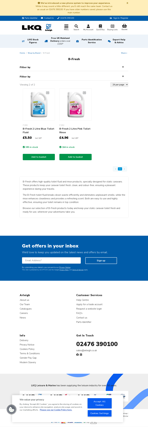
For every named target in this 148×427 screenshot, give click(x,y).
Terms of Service (77, 270)
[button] (11, 409)
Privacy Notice (64, 267)
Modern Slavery (28, 362)
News (23, 317)
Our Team (25, 304)
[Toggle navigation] (66, 27)
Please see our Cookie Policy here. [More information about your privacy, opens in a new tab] (56, 410)
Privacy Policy (64, 270)
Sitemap (124, 413)
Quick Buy (100, 28)
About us (24, 300)
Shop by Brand (34, 53)
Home (22, 53)
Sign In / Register (120, 18)
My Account (88, 28)
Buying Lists (112, 28)
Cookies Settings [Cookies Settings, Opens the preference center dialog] (99, 413)
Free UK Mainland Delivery (60, 41)
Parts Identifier (30, 18)
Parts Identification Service (92, 41)
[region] (67, 408)
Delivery (24, 340)
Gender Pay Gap (28, 357)
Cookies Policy (27, 349)
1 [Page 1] (120, 168)
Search (76, 27)
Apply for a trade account (89, 304)
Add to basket (38, 157)
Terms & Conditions (30, 353)
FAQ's (79, 313)
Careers (24, 313)
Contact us (81, 317)
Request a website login (89, 308)
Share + (124, 53)
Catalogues (26, 308)
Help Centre (82, 300)
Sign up (101, 260)
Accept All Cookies (100, 403)
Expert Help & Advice (119, 41)
